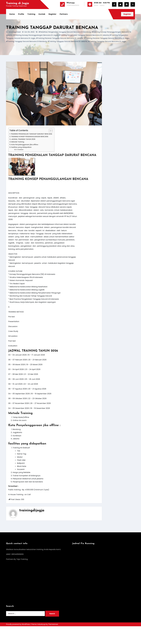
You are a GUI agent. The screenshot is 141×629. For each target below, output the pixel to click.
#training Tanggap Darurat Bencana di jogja (107, 41)
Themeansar (53, 627)
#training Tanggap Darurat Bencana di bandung (26, 41)
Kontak (42, 14)
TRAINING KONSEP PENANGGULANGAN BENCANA (30, 137)
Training (31, 14)
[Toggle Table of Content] (50, 131)
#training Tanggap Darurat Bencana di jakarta (67, 41)
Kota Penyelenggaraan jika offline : (25, 144)
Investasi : (21, 150)
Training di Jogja (17, 3)
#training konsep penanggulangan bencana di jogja (35, 35)
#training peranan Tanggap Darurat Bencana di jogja (106, 38)
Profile (21, 14)
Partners (64, 14)
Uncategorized (15, 32)
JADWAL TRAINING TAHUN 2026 (23, 139)
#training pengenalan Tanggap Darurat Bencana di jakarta (84, 35)
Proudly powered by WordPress (18, 627)
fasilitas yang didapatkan (21, 147)
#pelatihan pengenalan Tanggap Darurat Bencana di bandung (65, 32)
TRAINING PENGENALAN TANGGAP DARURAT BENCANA (32, 134)
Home (12, 14)
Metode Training (17, 142)
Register (53, 14)
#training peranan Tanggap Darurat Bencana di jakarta (59, 38)
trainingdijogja (31, 513)
